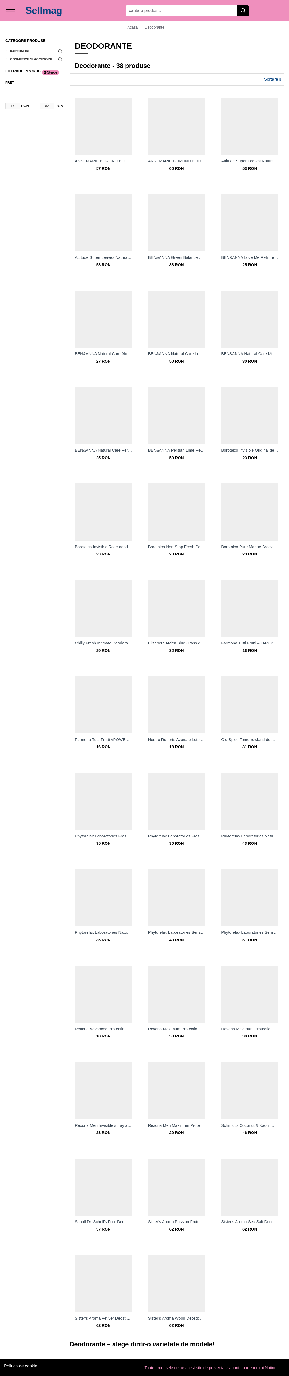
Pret (9, 82)
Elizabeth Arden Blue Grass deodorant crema (176, 643)
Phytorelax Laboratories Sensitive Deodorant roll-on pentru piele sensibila (176, 932)
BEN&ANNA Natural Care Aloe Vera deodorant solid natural (103, 353)
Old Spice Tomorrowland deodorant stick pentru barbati (249, 739)
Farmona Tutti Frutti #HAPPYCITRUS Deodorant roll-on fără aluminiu (249, 643)
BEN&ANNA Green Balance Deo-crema (176, 257)
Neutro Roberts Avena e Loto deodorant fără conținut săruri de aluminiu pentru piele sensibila (176, 739)
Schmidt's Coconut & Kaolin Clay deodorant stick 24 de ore (249, 1125)
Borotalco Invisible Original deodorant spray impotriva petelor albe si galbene (249, 450)
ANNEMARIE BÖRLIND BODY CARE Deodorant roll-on (176, 161)
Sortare (271, 79)
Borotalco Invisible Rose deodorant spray (103, 546)
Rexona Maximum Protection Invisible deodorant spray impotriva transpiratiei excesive (249, 1029)
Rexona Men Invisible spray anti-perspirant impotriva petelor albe (103, 1125)
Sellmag (43, 10)
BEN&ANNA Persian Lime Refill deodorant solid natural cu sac (176, 450)
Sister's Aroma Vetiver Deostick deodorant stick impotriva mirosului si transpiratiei (103, 1318)
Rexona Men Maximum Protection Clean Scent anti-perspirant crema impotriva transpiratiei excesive (176, 1125)
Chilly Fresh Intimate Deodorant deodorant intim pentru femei (103, 643)
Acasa (132, 27)
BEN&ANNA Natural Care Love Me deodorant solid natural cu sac (176, 353)
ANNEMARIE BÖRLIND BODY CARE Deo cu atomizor (103, 161)
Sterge (52, 72)
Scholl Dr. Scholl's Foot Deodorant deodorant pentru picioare (103, 1221)
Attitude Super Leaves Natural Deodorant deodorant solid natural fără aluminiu (103, 257)
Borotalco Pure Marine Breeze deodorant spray (249, 546)
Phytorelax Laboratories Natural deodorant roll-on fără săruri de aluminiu (249, 836)
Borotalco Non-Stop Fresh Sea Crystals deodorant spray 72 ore (176, 546)
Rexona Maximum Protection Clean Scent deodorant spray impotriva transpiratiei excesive (176, 1029)
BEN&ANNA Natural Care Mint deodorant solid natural (249, 353)
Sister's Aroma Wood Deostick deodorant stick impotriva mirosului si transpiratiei (176, 1318)
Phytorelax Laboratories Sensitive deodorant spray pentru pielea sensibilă (249, 932)
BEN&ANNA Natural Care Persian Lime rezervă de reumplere (103, 450)
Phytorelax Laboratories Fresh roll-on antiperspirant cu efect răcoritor (176, 836)
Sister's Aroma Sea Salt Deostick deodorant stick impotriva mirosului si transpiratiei (249, 1221)
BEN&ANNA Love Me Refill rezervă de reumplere (249, 257)
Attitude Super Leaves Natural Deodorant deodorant (249, 161)
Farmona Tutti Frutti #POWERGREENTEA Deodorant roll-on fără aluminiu (103, 739)
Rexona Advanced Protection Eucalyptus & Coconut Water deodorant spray (103, 1029)
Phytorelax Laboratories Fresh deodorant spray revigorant (103, 836)
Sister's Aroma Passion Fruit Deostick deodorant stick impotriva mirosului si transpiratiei (176, 1221)
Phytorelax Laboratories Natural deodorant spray (103, 932)
